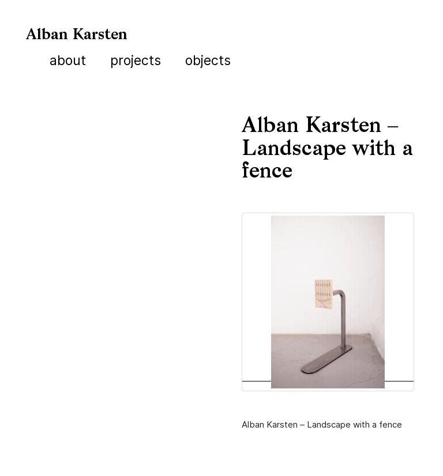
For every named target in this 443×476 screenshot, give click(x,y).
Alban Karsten (76, 35)
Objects (208, 60)
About (68, 60)
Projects (135, 60)
